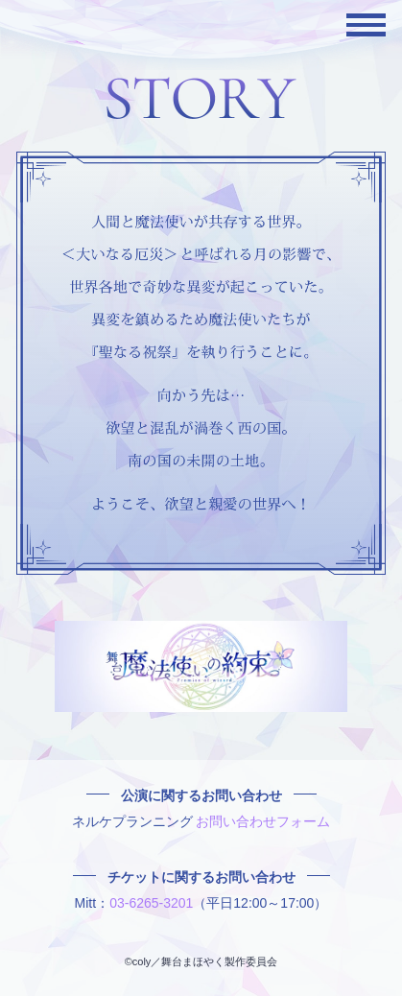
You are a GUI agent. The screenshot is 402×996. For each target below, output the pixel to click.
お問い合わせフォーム (263, 821)
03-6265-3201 (151, 903)
